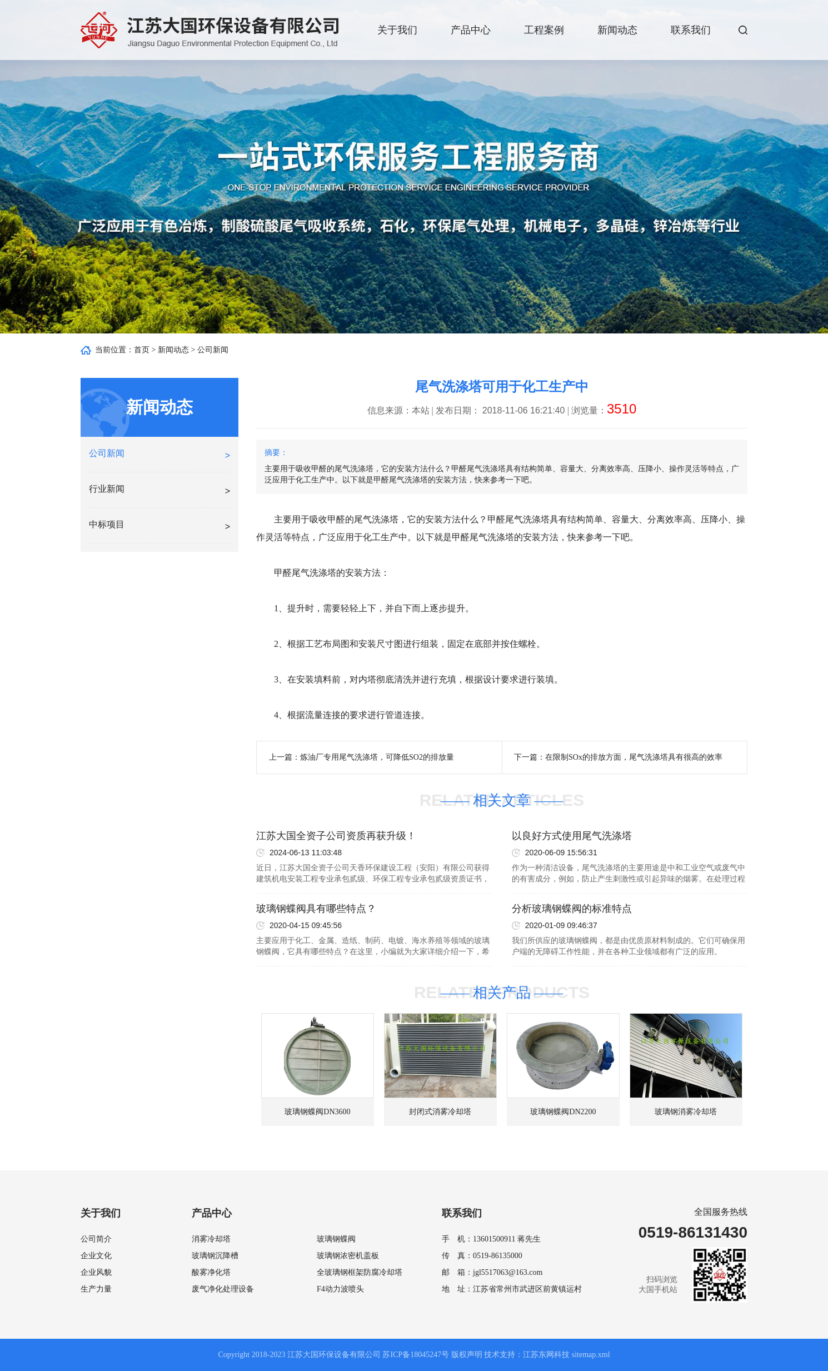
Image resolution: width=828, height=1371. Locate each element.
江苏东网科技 (546, 1354)
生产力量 (96, 1289)
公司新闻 (212, 350)
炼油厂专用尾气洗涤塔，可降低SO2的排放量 (377, 757)
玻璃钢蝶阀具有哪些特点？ (316, 908)
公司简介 (96, 1239)
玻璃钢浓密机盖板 (348, 1256)
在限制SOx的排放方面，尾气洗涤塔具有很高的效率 (633, 757)
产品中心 (471, 30)
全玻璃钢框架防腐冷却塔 (359, 1272)
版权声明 (466, 1354)
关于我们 (397, 30)
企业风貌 (96, 1272)
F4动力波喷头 (340, 1289)
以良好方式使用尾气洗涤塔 (572, 835)
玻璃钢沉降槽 (215, 1256)
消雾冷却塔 (211, 1239)
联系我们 (691, 30)
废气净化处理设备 (223, 1289)
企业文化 (96, 1256)
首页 (141, 350)
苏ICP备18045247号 (415, 1354)
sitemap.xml (591, 1354)
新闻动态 (617, 30)
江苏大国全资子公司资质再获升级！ (336, 835)
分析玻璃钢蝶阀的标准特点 (572, 908)
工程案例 (544, 30)
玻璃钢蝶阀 (336, 1239)
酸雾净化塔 (211, 1272)
